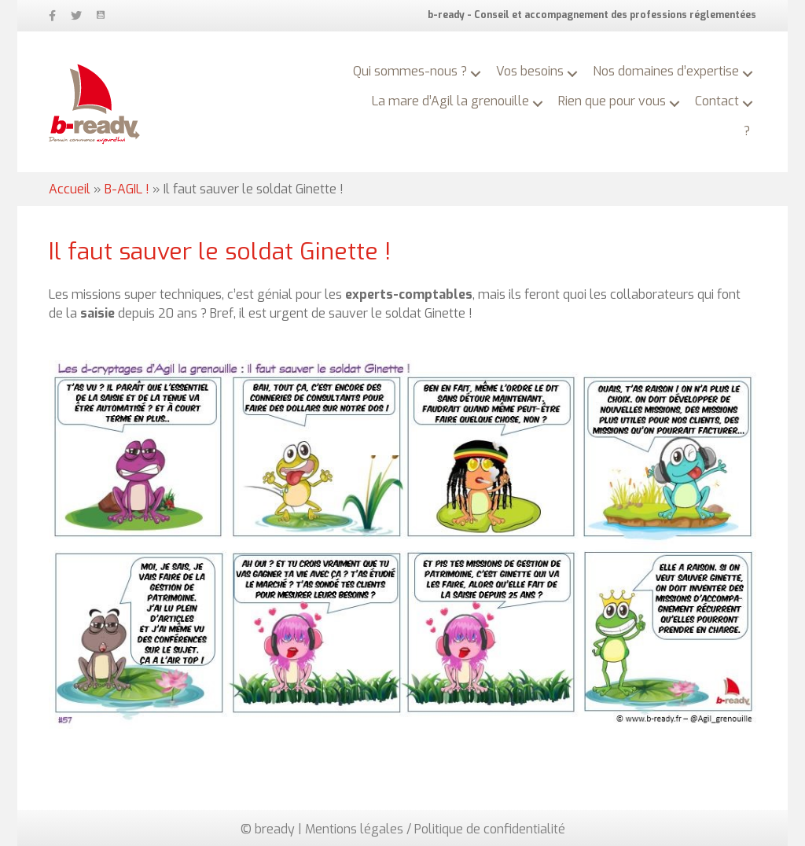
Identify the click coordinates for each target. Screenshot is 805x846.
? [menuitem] (747, 131)
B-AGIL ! (127, 189)
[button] (475, 74)
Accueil (69, 189)
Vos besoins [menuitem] (530, 71)
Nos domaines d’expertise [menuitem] (666, 71)
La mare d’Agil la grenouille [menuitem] (450, 101)
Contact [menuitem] (717, 101)
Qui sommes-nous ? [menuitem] (410, 71)
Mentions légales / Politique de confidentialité (435, 829)
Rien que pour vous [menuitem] (612, 101)
